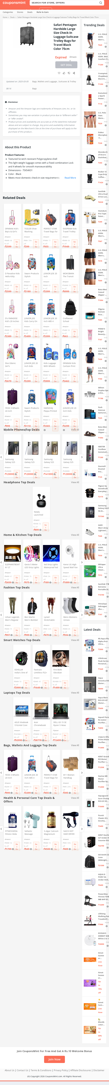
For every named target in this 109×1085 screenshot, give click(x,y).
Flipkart (55, 730)
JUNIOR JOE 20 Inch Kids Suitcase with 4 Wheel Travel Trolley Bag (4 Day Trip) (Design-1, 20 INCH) (70, 410)
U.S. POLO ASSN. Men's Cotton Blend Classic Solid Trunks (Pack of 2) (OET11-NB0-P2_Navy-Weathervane (102, 273)
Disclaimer (98, 1070)
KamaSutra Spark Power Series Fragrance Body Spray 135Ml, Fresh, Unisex (102, 96)
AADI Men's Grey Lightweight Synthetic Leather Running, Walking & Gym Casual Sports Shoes (103, 528)
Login (29, 10)
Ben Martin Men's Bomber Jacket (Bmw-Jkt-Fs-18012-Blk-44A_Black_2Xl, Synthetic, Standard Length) (32, 619)
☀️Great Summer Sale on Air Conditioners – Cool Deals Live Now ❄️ (101, 1002)
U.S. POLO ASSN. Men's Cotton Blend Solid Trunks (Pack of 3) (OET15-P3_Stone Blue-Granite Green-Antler (103, 547)
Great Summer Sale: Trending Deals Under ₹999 (101, 956)
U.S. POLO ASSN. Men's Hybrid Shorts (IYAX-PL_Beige (102, 233)
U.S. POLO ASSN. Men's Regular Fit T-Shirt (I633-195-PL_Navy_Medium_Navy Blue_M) (102, 351)
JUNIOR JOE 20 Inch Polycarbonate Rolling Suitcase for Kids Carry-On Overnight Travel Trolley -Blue (50, 275)
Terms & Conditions (41, 1070)
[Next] (81, 457)
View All (75, 482)
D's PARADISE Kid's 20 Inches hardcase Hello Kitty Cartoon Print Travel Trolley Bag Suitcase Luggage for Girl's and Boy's (12, 320)
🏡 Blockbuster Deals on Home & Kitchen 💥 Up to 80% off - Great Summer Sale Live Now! (101, 1022)
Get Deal (66, 65)
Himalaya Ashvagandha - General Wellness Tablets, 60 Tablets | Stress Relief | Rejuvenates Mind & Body (102, 606)
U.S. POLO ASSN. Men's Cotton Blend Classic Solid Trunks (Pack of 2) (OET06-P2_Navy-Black (102, 253)
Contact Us (22, 1070)
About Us (9, 1070)
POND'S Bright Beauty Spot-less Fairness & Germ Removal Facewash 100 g (102, 332)
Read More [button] (70, 177)
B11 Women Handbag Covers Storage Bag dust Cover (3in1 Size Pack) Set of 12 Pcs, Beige (70, 777)
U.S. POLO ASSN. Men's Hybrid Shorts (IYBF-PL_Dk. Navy (102, 37)
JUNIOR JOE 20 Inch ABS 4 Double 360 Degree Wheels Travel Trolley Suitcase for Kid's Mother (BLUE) (51, 320)
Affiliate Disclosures (80, 1070)
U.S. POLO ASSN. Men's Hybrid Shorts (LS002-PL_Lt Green (102, 371)
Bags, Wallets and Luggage (44, 81)
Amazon (73, 57)
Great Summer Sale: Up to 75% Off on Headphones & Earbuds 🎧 (101, 975)
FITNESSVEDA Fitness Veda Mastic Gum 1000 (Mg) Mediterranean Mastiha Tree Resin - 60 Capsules (12, 833)
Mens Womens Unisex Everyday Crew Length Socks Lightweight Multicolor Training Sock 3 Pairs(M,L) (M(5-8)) (70, 619)
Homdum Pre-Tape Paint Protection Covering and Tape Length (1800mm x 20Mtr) (102, 214)
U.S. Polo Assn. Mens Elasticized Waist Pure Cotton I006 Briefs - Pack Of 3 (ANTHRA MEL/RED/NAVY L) (102, 115)
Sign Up (45, 10)
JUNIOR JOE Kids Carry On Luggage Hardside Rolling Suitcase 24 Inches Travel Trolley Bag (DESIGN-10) (30, 320)
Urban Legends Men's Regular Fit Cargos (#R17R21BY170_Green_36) (12, 619)
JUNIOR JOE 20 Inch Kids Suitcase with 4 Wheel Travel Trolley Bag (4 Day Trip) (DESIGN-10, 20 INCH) (31, 365)
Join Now (54, 1059)
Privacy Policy (61, 1070)
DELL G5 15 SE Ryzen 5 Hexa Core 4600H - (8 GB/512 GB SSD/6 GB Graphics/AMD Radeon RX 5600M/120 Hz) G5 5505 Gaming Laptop (60, 724)
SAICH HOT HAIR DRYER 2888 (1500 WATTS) (68, 833)
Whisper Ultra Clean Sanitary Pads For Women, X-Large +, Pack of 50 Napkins (102, 567)
